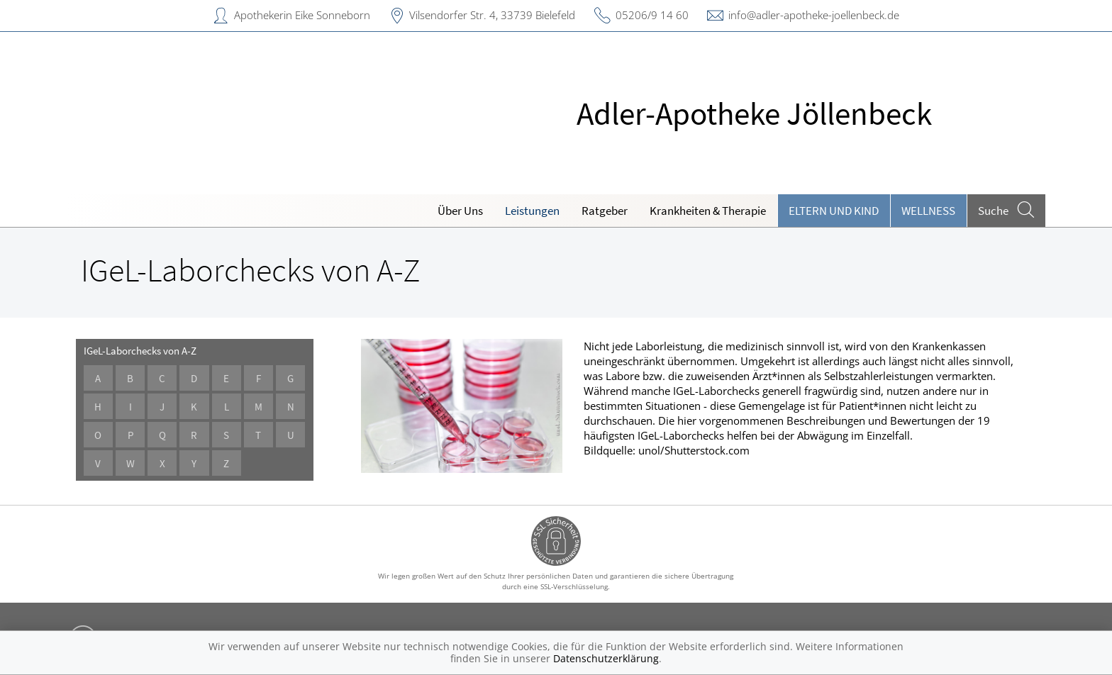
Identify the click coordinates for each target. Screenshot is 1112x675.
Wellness (928, 210)
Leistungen (532, 210)
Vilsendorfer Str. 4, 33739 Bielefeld (492, 15)
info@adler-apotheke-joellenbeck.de (813, 15)
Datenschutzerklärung (606, 658)
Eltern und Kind (834, 210)
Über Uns (460, 210)
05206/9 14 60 (652, 15)
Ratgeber (605, 210)
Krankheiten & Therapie (708, 210)
